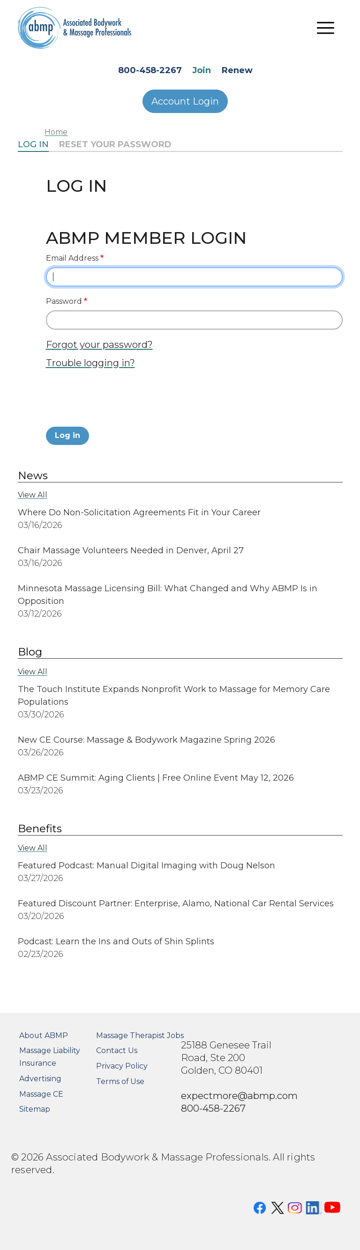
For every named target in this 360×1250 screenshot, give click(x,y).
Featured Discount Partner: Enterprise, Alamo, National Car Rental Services (176, 903)
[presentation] (117, 400)
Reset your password (115, 144)
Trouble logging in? (90, 363)
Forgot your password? (99, 344)
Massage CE (41, 1094)
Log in (33, 144)
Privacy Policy (122, 1066)
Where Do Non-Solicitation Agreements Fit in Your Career (139, 512)
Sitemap (34, 1109)
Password (64, 301)
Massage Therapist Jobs (140, 1035)
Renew (237, 70)
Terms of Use (120, 1081)
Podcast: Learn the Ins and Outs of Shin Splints (116, 941)
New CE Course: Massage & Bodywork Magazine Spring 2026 (146, 740)
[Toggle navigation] (326, 28)
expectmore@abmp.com (239, 1095)
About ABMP (43, 1035)
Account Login (185, 101)
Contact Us (116, 1050)
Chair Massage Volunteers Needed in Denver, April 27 (131, 550)
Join (201, 70)
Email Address (72, 258)
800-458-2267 (150, 70)
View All (32, 494)
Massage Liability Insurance (49, 1057)
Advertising (40, 1078)
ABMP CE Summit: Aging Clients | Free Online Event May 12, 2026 (156, 778)
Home (56, 132)
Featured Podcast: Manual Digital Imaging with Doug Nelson (146, 865)
